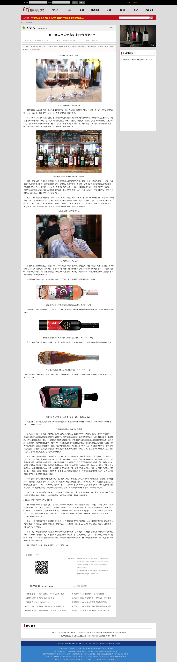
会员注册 (68, 643)
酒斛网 (113, 636)
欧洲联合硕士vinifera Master (70, 636)
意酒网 (108, 636)
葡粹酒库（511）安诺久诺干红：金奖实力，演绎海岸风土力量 (46, 611)
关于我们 (61, 643)
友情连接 (102, 643)
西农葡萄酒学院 (120, 632)
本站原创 (76, 586)
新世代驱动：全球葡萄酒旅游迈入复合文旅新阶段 (45, 606)
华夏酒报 (102, 636)
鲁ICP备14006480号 (113, 643)
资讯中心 (29, 22)
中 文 (128, 2)
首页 (22, 22)
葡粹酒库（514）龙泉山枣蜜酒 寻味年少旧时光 (90, 602)
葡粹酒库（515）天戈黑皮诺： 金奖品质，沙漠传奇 (91, 598)
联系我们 (95, 643)
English (135, 2)
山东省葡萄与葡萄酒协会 (86, 632)
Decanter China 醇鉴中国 (89, 636)
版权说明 (82, 643)
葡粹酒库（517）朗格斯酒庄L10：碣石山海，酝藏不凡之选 (46, 594)
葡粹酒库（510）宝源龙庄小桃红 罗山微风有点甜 (90, 611)
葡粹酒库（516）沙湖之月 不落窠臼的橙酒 (88, 594)
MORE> (110, 28)
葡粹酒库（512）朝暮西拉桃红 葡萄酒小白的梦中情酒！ (91, 606)
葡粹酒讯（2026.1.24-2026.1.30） (38, 602)
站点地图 (88, 643)
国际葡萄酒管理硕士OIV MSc (104, 632)
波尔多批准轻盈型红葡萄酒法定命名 (40, 598)
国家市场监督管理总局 (59, 632)
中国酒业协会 (71, 632)
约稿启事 (75, 643)
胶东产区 (84, 586)
